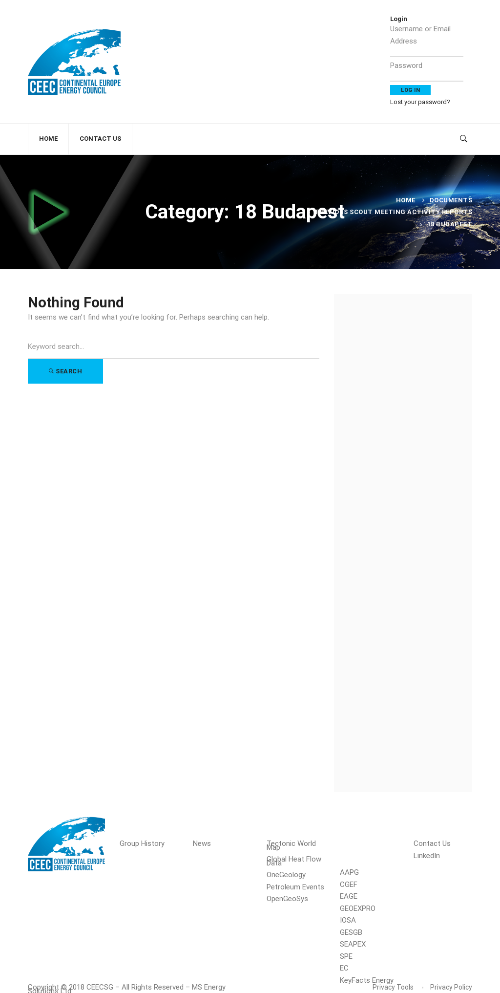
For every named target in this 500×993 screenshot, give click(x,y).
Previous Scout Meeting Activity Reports (394, 212)
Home (406, 200)
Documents (451, 200)
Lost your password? (420, 102)
